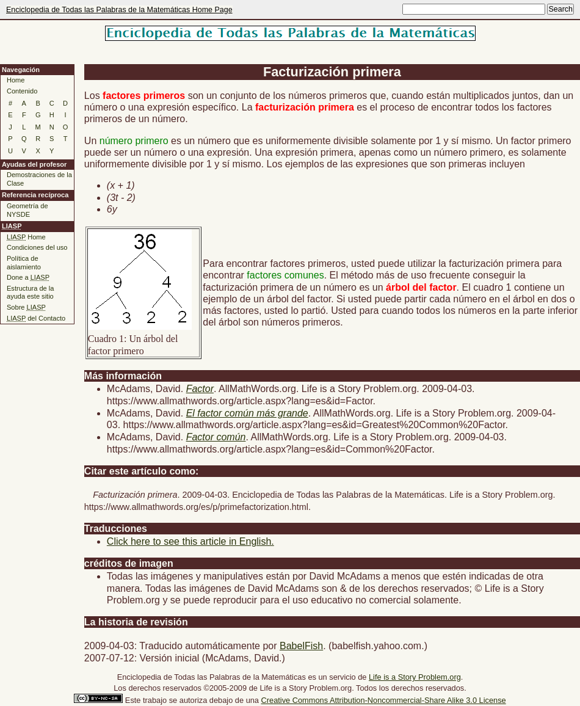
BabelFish (301, 646)
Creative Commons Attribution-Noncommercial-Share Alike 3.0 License (383, 700)
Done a (28, 277)
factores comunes (285, 275)
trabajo (155, 700)
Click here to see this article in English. (190, 541)
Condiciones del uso (37, 247)
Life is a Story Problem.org (415, 677)
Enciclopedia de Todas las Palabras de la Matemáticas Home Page (119, 9)
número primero (134, 141)
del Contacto (36, 318)
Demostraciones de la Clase (39, 179)
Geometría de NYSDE (27, 210)
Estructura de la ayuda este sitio (30, 292)
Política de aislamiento (24, 263)
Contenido (22, 91)
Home (15, 80)
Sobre (26, 307)
